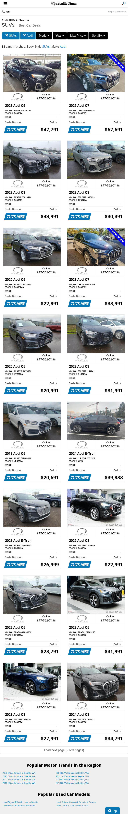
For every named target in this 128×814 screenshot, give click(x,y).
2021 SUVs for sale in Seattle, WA (19, 779)
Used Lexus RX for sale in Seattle (18, 805)
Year (60, 35)
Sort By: (98, 35)
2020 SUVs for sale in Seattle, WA (72, 779)
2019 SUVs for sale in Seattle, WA (19, 783)
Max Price (78, 35)
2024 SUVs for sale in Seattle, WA (72, 773)
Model (44, 35)
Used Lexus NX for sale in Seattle (72, 805)
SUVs (11, 35)
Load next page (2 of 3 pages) (64, 750)
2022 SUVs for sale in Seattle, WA (72, 776)
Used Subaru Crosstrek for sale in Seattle (76, 802)
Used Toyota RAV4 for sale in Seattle (20, 802)
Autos (6, 11)
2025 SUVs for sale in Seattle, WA (19, 773)
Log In (111, 11)
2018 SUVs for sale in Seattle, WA (72, 783)
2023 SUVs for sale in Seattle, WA (19, 776)
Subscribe (121, 11)
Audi (28, 35)
